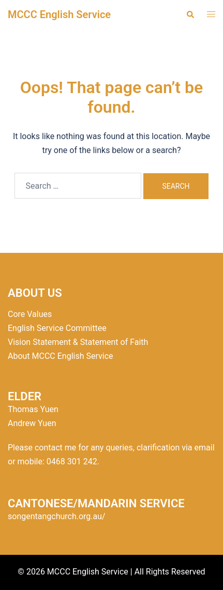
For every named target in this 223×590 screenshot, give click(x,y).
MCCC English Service (59, 14)
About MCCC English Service (60, 356)
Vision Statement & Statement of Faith (78, 342)
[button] (190, 14)
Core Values (30, 314)
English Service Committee (57, 328)
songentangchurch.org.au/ (57, 516)
